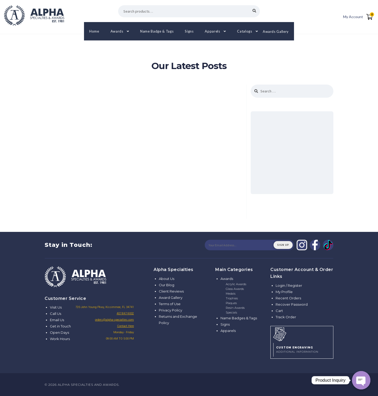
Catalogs (244, 31)
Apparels (212, 31)
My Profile (284, 292)
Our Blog (166, 285)
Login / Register (289, 285)
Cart (279, 311)
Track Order (286, 317)
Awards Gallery (276, 31)
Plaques (231, 303)
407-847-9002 (125, 313)
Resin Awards (235, 308)
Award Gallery (170, 297)
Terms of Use (170, 304)
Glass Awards (235, 289)
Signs (189, 31)
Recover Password (292, 304)
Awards (117, 31)
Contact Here (125, 326)
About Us (166, 279)
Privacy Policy (170, 310)
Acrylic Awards (236, 284)
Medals (230, 293)
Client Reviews (171, 291)
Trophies (232, 298)
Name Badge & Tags (157, 31)
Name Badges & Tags (238, 318)
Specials (231, 312)
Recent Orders (288, 298)
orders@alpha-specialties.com (114, 319)
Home (94, 31)
